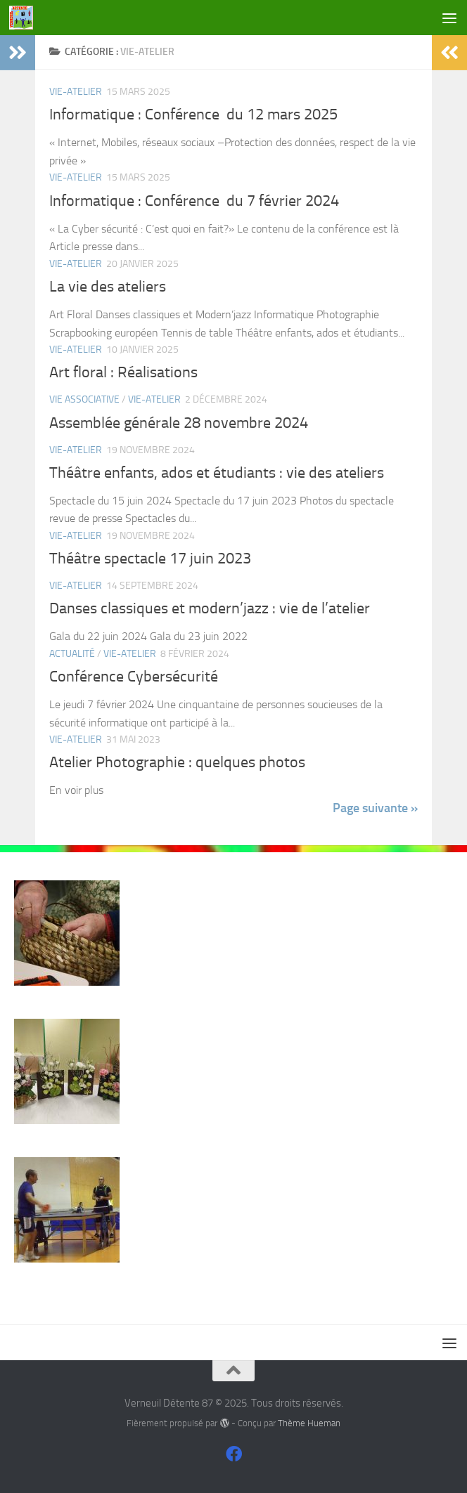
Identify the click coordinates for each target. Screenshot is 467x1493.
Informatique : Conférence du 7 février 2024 (194, 201)
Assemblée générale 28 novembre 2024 (178, 423)
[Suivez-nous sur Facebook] (234, 1454)
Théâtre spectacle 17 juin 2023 (150, 558)
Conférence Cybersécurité (133, 676)
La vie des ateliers (107, 287)
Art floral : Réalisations (123, 372)
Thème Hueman (309, 1423)
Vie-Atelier (75, 92)
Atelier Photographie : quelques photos (177, 762)
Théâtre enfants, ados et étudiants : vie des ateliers (216, 473)
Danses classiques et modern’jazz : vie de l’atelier (209, 608)
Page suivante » (375, 808)
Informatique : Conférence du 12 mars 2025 (193, 114)
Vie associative (84, 399)
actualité (72, 654)
